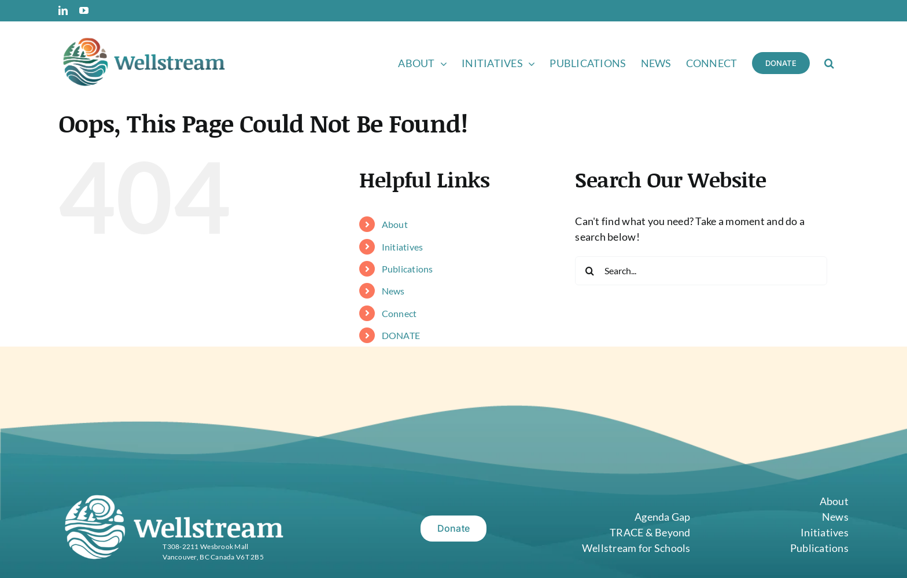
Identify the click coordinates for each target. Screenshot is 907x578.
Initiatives (402, 246)
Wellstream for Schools (636, 548)
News (393, 290)
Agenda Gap (663, 516)
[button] (829, 61)
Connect (399, 313)
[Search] (589, 270)
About (395, 224)
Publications (407, 268)
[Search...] (701, 270)
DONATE (401, 335)
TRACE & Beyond (650, 532)
